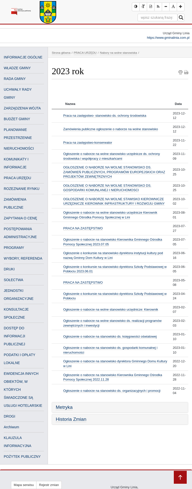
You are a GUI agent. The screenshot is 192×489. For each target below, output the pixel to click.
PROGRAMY (14, 248)
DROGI (9, 416)
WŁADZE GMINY (17, 68)
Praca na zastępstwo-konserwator (87, 142)
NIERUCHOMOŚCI (19, 148)
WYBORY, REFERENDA (23, 258)
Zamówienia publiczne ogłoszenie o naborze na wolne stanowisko (110, 129)
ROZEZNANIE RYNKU (21, 189)
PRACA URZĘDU (17, 178)
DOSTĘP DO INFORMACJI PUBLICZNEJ (14, 336)
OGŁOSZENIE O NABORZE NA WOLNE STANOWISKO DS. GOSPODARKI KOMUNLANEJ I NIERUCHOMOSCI (107, 188)
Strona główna (61, 52)
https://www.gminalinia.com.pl (168, 37)
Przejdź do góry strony (180, 477)
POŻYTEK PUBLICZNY (22, 457)
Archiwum (11, 427)
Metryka (64, 407)
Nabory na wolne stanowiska (118, 52)
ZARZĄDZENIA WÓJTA (22, 108)
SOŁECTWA (13, 280)
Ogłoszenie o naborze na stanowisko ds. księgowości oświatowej (110, 336)
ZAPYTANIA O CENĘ (20, 218)
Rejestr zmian (49, 485)
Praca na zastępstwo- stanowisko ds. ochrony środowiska (104, 115)
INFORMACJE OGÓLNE (23, 57)
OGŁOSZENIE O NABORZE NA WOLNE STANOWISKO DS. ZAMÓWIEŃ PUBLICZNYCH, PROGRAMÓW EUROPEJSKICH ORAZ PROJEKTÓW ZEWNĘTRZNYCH (114, 171)
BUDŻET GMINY (17, 119)
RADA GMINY (15, 79)
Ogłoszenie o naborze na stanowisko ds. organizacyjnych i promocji (111, 391)
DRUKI (9, 269)
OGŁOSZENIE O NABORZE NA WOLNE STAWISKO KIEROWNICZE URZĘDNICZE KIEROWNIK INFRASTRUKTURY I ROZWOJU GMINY (114, 201)
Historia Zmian (71, 419)
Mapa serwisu (24, 485)
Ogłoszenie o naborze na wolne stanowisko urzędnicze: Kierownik (110, 309)
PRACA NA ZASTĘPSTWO (83, 228)
